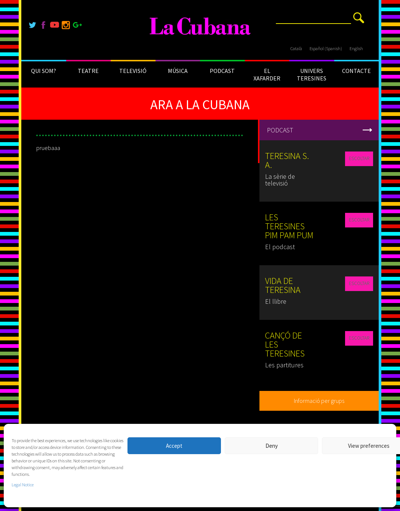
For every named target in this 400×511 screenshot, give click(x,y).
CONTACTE (356, 70)
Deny (271, 445)
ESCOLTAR (359, 158)
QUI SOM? (43, 70)
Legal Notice (23, 484)
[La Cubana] (200, 26)
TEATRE (88, 70)
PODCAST (222, 70)
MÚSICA (178, 70)
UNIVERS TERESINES (311, 74)
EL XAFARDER (266, 74)
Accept (174, 445)
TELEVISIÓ (133, 70)
